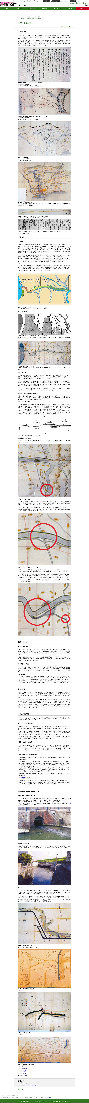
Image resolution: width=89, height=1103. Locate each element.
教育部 (34, 18)
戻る (22, 1089)
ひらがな (63, 1)
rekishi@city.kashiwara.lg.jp (29, 1085)
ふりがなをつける (56, 1)
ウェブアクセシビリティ (55, 1101)
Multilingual (72, 3)
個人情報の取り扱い (25, 1101)
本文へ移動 (15, 1)
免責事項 (40, 1101)
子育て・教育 (32, 8)
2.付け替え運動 (23, 1071)
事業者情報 (86, 3)
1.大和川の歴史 (23, 1068)
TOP (19, 16)
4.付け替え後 (22, 1073)
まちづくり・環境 (57, 8)
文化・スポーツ (41, 16)
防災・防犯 (82, 8)
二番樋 (69, 803)
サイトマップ (79, 3)
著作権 (36, 1101)
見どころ (19, 8)
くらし (6, 8)
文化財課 (39, 18)
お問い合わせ (65, 1101)
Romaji (66, 1)
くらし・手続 (34, 16)
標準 (30, 1)
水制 (31, 732)
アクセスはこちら (50, 1097)
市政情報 (70, 8)
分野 (29, 16)
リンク (32, 1101)
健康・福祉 (44, 8)
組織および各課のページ (26, 18)
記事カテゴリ (24, 16)
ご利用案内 (21, 1)
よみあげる (73, 1)
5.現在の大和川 (23, 1075)
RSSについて (46, 1101)
